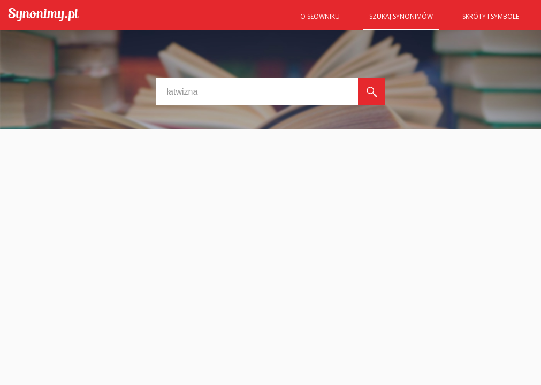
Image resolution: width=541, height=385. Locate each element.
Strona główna (268, 19)
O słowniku (320, 16)
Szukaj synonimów (401, 16)
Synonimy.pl (43, 15)
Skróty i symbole (490, 16)
